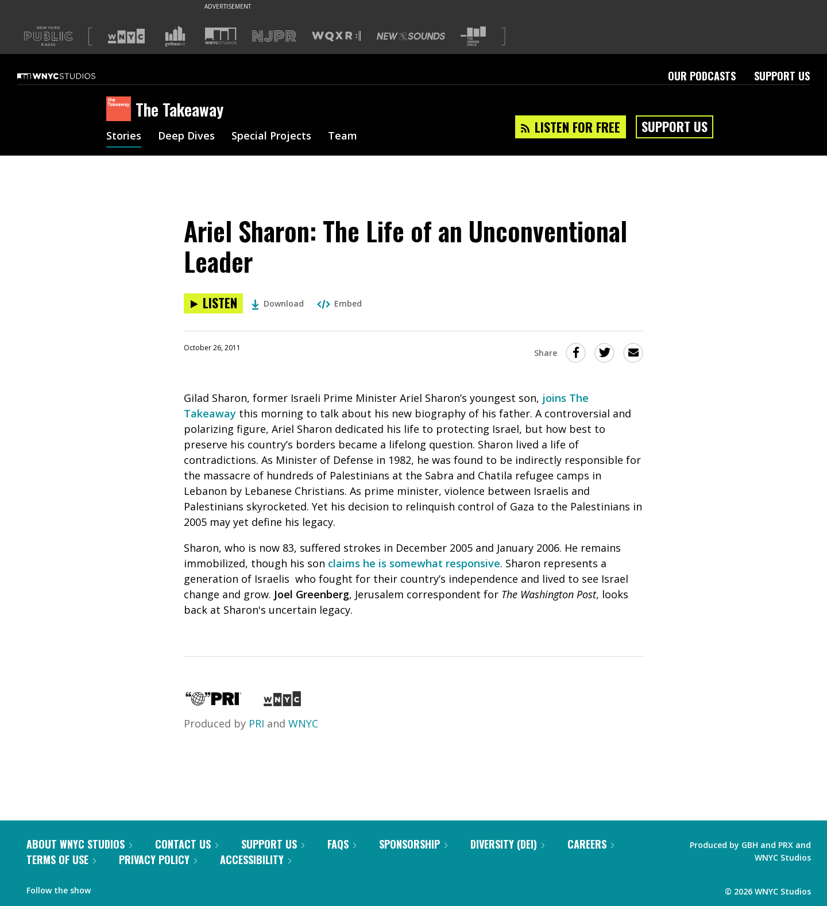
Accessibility (255, 859)
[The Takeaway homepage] (121, 109)
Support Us (782, 75)
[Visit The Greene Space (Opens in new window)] (473, 36)
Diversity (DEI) (507, 844)
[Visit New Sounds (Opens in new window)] (411, 36)
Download (278, 303)
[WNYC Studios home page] (70, 76)
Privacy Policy (158, 859)
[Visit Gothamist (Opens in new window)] (175, 36)
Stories (123, 136)
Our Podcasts (702, 75)
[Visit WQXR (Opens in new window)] (336, 36)
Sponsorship (413, 844)
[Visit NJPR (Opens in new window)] (274, 36)
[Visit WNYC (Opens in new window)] (126, 36)
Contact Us (186, 844)
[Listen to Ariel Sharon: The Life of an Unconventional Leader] (213, 303)
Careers (590, 844)
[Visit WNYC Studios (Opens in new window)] (221, 36)
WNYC (303, 723)
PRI (256, 723)
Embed (339, 303)
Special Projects (271, 136)
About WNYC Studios (79, 844)
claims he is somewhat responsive (414, 563)
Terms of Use (61, 859)
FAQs (341, 844)
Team (342, 136)
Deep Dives (186, 136)
